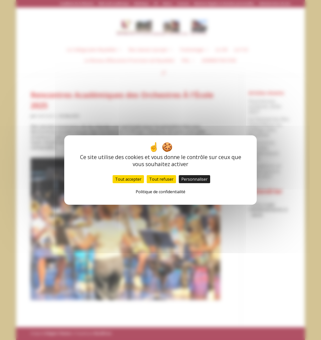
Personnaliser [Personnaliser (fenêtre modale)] (194, 179)
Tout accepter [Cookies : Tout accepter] (128, 179)
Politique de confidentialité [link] (160, 191)
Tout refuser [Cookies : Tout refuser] (161, 179)
